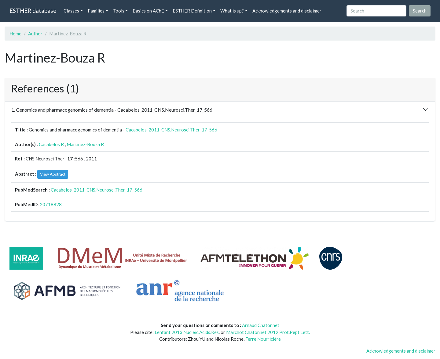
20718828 (51, 204)
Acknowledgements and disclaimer (286, 10)
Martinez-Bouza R (85, 144)
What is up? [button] (232, 10)
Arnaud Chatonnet (260, 325)
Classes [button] (71, 10)
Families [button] (96, 10)
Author (35, 33)
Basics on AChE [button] (148, 10)
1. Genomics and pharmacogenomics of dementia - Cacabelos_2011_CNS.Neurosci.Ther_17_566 (111, 110)
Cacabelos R (51, 144)
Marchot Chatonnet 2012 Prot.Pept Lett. (268, 332)
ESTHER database (32, 10)
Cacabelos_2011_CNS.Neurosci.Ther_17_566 (171, 129)
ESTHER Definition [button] (192, 10)
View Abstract (52, 174)
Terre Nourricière (263, 339)
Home (15, 33)
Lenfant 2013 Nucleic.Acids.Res (187, 332)
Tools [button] (118, 10)
